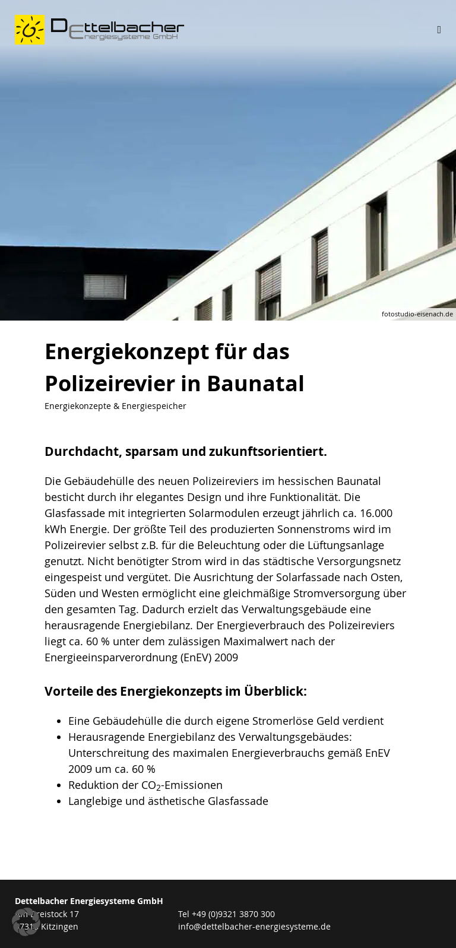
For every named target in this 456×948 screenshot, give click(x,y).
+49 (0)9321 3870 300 (233, 914)
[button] (26, 922)
